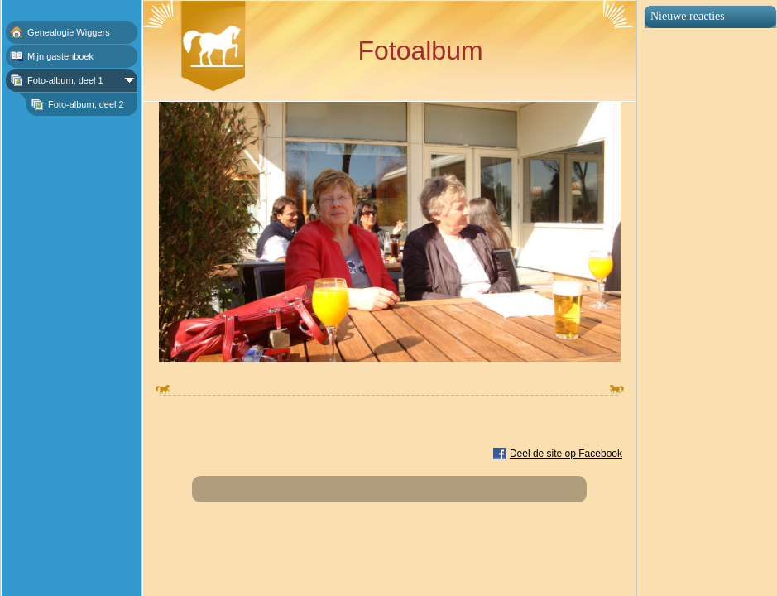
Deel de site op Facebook (566, 453)
